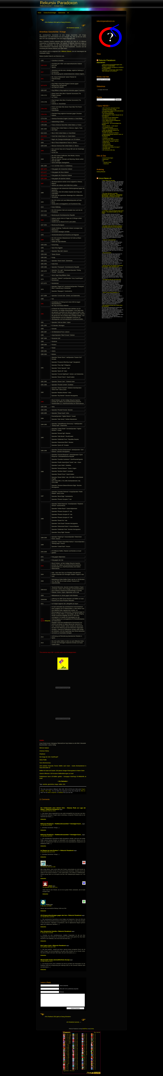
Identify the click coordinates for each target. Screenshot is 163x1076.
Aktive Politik (43, 760)
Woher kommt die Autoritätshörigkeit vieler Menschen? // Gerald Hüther (112, 65)
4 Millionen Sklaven (66, 51)
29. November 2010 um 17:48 (48, 947)
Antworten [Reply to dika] (43, 878)
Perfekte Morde (106, 142)
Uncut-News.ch (105, 178)
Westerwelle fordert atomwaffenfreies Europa (55, 960)
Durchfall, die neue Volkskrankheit (110, 117)
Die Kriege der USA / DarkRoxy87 (49, 757)
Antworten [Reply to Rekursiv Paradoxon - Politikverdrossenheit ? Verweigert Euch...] (43, 830)
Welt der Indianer (44, 748)
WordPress (84, 1028)
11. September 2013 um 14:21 (48, 810)
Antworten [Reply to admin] (45, 894)
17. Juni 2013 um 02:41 (46, 836)
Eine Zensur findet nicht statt (109, 119)
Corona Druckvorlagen (50, 12)
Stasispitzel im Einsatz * (108, 145)
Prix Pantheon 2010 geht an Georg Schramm (57, 22)
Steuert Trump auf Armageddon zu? (111, 292)
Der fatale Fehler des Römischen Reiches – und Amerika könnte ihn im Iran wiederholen (112, 226)
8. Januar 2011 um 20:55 (47, 932)
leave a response (52, 792)
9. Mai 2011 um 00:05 (46, 905)
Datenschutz (61, 12)
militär (60, 784)
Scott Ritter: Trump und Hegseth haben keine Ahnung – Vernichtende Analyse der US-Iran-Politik (112, 212)
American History (44, 751)
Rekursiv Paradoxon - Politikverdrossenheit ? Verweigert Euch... (61, 824)
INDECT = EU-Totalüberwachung (110, 128)
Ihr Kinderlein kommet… (73, 27)
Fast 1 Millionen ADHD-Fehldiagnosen (111, 120)
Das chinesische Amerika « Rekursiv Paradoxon (56, 931)
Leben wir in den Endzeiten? (109, 240)
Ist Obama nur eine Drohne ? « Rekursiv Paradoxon (57, 850)
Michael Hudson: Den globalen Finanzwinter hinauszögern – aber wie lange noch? (112, 266)
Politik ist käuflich (107, 144)
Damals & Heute (107, 162)
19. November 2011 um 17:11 (50, 887)
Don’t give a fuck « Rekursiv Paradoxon (53, 945)
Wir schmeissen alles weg (109, 150)
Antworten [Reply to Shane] (43, 910)
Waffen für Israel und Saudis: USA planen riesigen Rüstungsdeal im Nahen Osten (62, 770)
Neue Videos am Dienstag (109, 180)
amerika (45, 784)
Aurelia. (92, 1028)
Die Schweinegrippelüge (108, 113)
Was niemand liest (107, 252)
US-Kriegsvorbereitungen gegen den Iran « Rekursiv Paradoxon (61, 915)
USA (64, 784)
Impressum (106, 163)
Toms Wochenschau (45, 763)
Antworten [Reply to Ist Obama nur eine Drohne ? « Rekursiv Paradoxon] (43, 857)
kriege (56, 784)
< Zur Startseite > (63, 781)
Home (39, 12)
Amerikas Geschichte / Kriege (109, 109)
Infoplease (42, 754)
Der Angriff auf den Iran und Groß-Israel (112, 279)
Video (49, 790)
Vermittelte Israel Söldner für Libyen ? (111, 147)
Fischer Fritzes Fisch (107, 121)
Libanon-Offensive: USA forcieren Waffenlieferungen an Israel (56, 773)
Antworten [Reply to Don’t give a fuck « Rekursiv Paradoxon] (43, 955)
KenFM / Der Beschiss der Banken (111, 132)
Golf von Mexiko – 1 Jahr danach (110, 126)
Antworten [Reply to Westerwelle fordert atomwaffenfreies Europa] (43, 969)
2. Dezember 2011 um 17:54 (48, 851)
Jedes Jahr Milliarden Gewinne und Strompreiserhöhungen (110, 131)
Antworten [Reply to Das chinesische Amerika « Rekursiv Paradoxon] (43, 941)
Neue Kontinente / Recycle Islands (111, 139)
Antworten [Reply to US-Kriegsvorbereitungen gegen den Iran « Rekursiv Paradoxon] (43, 926)
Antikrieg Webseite (101, 171)
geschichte (51, 784)
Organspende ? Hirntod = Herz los (111, 141)
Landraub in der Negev (108, 138)
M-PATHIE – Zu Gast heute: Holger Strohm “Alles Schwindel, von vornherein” (112, 70)
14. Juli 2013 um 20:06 (46, 825)
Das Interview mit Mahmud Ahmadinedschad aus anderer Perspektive (112, 111)
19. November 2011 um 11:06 (48, 866)
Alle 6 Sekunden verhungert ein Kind (111, 108)
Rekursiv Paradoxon (58, 3)
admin (50, 886)
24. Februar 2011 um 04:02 (47, 916)
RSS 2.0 (83, 790)
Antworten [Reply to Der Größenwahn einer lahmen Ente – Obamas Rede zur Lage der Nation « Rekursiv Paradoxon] (43, 819)
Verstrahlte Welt (106, 148)
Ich (68, 12)
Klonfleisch (105, 137)
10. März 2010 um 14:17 (47, 961)
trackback (60, 792)
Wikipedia (47, 621)
